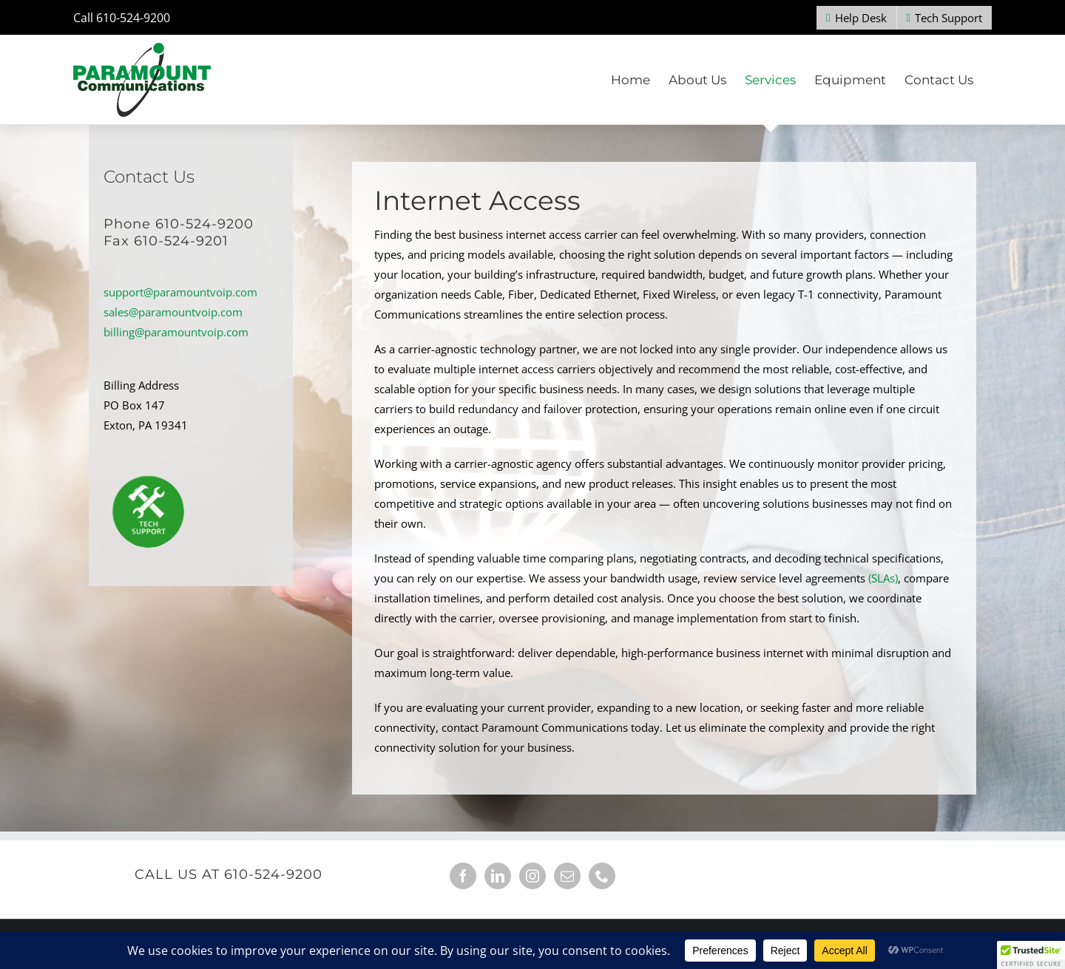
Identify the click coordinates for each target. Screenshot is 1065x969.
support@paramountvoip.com (180, 292)
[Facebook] (463, 876)
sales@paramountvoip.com (173, 312)
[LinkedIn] (497, 876)
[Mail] (567, 876)
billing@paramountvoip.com (176, 331)
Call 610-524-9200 (121, 18)
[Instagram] (532, 876)
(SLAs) (883, 578)
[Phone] (602, 876)
